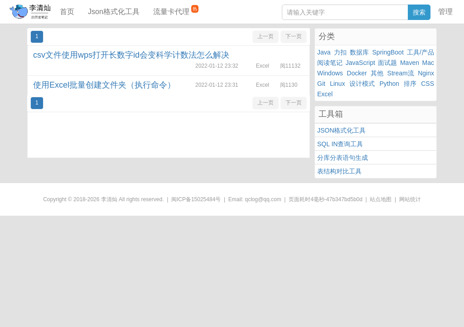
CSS (427, 83)
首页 (67, 11)
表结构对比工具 (339, 171)
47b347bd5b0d (344, 199)
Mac (428, 62)
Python (390, 83)
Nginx (426, 73)
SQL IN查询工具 (340, 144)
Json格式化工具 (114, 11)
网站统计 (410, 199)
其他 (377, 73)
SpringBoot (388, 52)
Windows (330, 73)
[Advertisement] (168, 135)
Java (324, 52)
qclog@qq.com (263, 199)
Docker (357, 73)
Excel (325, 94)
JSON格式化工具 (341, 130)
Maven (409, 62)
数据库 (359, 52)
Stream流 (400, 73)
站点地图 (381, 199)
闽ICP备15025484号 (196, 199)
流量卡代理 (175, 10)
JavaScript (360, 62)
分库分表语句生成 (342, 157)
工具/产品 (420, 52)
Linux (337, 83)
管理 (445, 11)
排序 (410, 83)
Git (321, 83)
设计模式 (362, 83)
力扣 (340, 52)
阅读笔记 (330, 62)
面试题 (387, 62)
